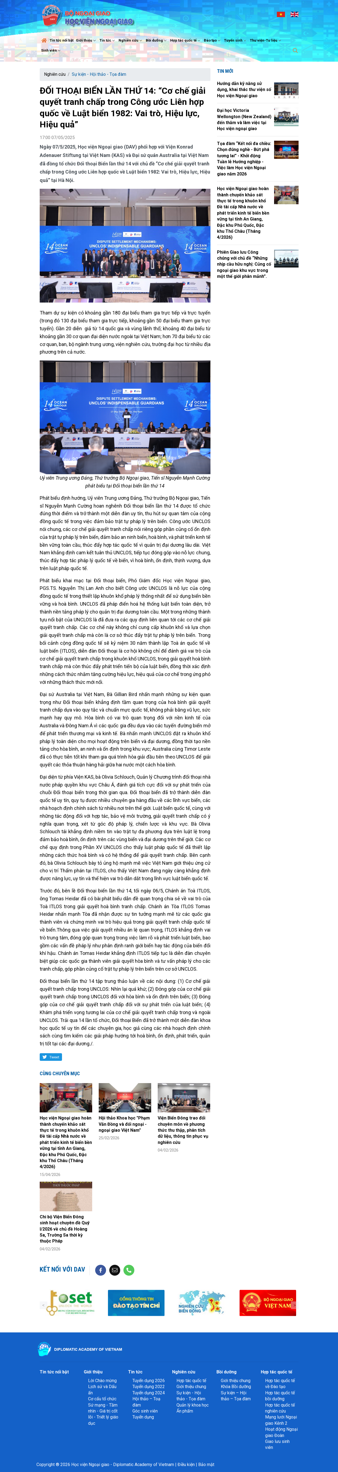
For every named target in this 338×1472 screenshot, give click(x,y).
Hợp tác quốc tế (185, 40)
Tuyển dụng (143, 1417)
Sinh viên (51, 50)
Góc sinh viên (145, 1411)
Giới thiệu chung (191, 1386)
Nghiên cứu (131, 40)
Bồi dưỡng (157, 40)
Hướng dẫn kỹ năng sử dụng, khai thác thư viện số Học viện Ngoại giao (244, 89)
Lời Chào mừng (102, 1380)
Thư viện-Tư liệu (266, 40)
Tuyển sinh (235, 40)
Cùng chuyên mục (60, 1073)
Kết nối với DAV (62, 1269)
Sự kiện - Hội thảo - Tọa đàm (99, 74)
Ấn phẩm (184, 1411)
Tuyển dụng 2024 (148, 1392)
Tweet (54, 1057)
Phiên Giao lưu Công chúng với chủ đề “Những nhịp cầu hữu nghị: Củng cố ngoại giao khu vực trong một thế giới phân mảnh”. (244, 264)
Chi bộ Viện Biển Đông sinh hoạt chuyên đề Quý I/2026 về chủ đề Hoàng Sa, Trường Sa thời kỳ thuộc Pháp (64, 1229)
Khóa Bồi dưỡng (236, 1386)
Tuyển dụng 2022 (148, 1386)
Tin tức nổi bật (61, 40)
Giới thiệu (86, 40)
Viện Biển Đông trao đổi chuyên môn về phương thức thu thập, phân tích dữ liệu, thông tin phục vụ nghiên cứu (183, 1130)
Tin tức (108, 40)
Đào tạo (213, 40)
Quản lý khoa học (192, 1405)
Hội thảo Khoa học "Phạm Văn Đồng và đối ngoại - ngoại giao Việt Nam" (124, 1124)
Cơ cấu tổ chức (102, 1398)
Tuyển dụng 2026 (148, 1380)
